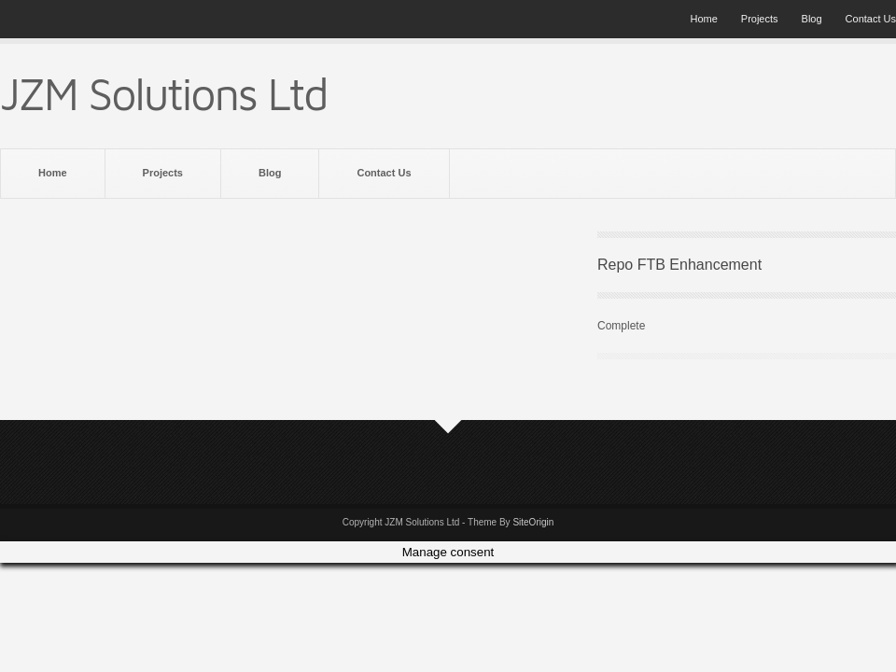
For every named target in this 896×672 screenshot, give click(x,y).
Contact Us (871, 18)
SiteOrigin (532, 522)
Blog (812, 18)
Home (703, 18)
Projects (759, 18)
